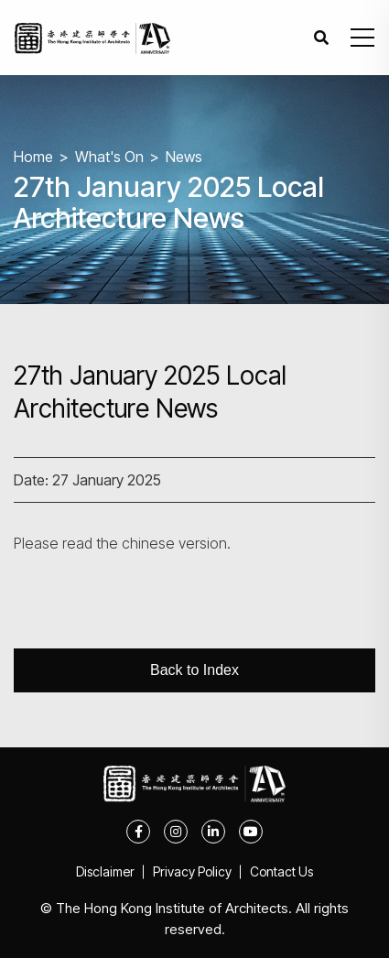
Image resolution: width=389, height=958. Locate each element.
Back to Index (194, 670)
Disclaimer (105, 871)
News (184, 156)
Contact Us (281, 871)
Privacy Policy (192, 871)
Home (33, 156)
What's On (109, 156)
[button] (362, 37)
